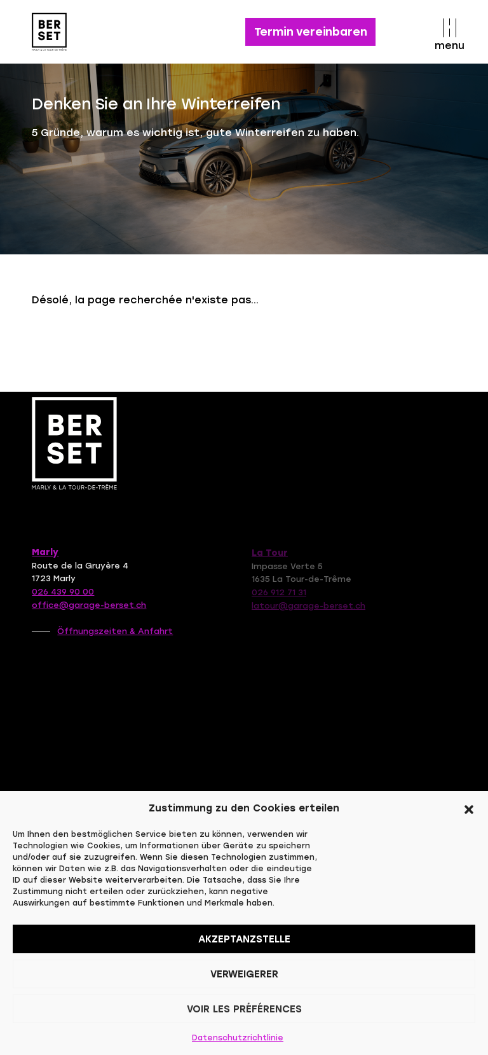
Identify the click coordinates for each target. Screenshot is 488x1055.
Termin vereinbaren (310, 32)
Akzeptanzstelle (244, 939)
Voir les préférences (244, 1009)
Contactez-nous (299, 340)
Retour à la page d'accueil (130, 340)
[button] (469, 808)
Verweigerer (244, 974)
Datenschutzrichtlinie (237, 1037)
